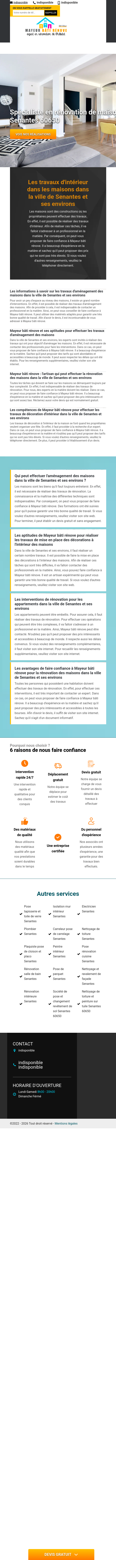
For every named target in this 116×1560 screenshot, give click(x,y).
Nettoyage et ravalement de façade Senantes (91, 976)
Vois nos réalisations (33, 134)
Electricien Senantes (89, 909)
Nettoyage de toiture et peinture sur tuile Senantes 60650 (91, 1001)
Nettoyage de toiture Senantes (91, 934)
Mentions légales (66, 1123)
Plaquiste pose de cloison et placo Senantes (34, 954)
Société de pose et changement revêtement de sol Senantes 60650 (62, 1004)
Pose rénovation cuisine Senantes (89, 954)
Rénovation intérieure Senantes (31, 996)
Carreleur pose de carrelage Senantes (63, 934)
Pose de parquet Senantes (59, 974)
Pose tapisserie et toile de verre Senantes (32, 914)
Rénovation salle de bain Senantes (32, 974)
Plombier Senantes (30, 931)
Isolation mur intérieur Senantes (62, 911)
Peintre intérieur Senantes (59, 951)
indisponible (19, 2)
